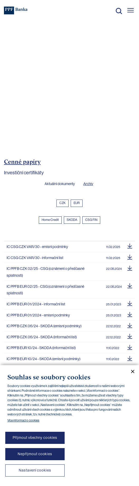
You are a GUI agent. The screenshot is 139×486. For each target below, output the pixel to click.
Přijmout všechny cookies (35, 437)
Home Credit (50, 220)
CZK (62, 203)
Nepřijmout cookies (35, 454)
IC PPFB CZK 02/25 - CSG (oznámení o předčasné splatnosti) (45, 271)
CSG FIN (91, 220)
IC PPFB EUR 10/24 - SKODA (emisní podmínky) (43, 359)
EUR (77, 203)
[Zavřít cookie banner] (130, 371)
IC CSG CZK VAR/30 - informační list (35, 258)
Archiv (88, 184)
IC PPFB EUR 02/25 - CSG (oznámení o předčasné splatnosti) (45, 289)
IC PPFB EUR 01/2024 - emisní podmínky (38, 315)
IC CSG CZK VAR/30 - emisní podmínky (37, 247)
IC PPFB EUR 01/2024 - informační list (36, 304)
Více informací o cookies (23, 420)
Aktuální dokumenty (60, 184)
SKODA (72, 220)
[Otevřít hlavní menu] (130, 10)
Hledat (119, 11)
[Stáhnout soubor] (129, 245)
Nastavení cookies (35, 470)
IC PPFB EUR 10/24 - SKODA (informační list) (41, 348)
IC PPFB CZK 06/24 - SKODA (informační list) (42, 337)
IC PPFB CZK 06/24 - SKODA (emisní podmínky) (44, 326)
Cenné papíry (22, 161)
